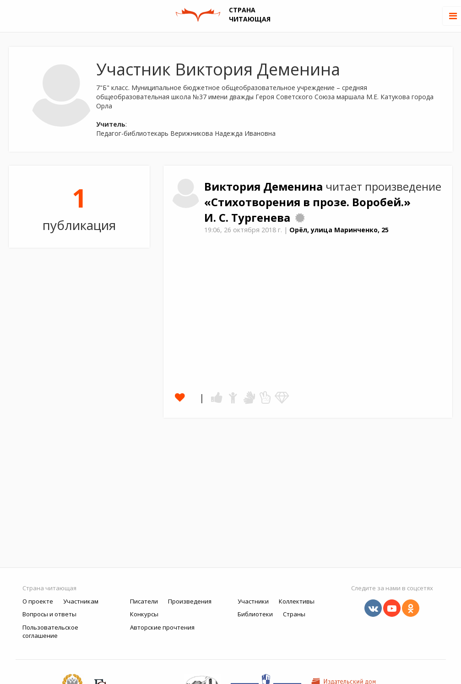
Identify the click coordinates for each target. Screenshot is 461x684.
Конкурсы (144, 614)
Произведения (190, 601)
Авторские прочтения (162, 627)
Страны (294, 614)
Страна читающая (49, 588)
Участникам (80, 601)
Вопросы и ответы (49, 614)
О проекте (37, 601)
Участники (253, 601)
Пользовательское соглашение (50, 631)
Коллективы (297, 601)
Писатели (144, 601)
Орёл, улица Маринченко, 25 (339, 229)
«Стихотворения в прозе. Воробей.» (307, 202)
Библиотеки (255, 614)
